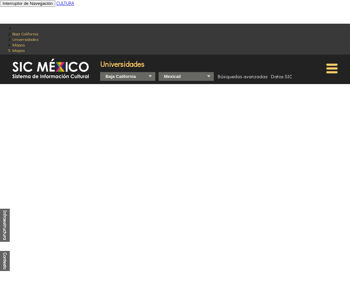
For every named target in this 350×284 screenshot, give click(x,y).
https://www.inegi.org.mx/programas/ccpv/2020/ (165, 249)
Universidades (25, 39)
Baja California (25, 33)
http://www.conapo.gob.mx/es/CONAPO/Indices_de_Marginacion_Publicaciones (162, 254)
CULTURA (65, 3)
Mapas (18, 44)
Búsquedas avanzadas (243, 76)
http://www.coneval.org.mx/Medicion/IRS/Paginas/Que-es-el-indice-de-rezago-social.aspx (173, 258)
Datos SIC (281, 76)
